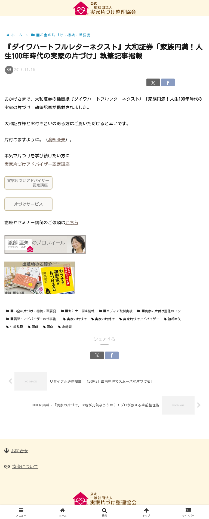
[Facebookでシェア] (168, 82)
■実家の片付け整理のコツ (159, 311)
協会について (25, 466)
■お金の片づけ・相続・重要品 (31, 311)
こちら (71, 223)
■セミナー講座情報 (77, 311)
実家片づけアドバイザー (139, 319)
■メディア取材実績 (116, 311)
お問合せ (19, 450)
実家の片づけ (75, 319)
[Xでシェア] (153, 82)
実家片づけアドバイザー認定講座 (37, 164)
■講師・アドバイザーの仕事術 (31, 319)
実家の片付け (103, 319)
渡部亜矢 (56, 139)
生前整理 (14, 327)
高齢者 (65, 327)
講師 (33, 327)
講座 (48, 327)
